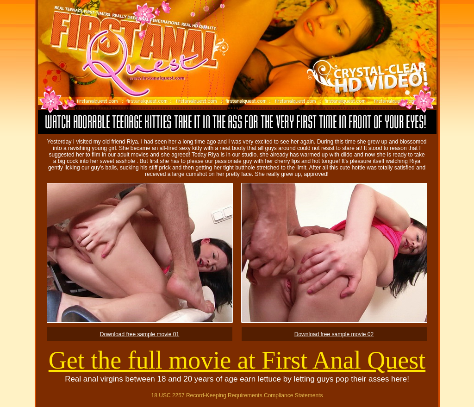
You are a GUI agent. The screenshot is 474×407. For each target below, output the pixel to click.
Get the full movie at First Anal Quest (237, 360)
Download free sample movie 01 (139, 334)
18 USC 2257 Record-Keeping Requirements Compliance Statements (237, 395)
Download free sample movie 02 (334, 334)
